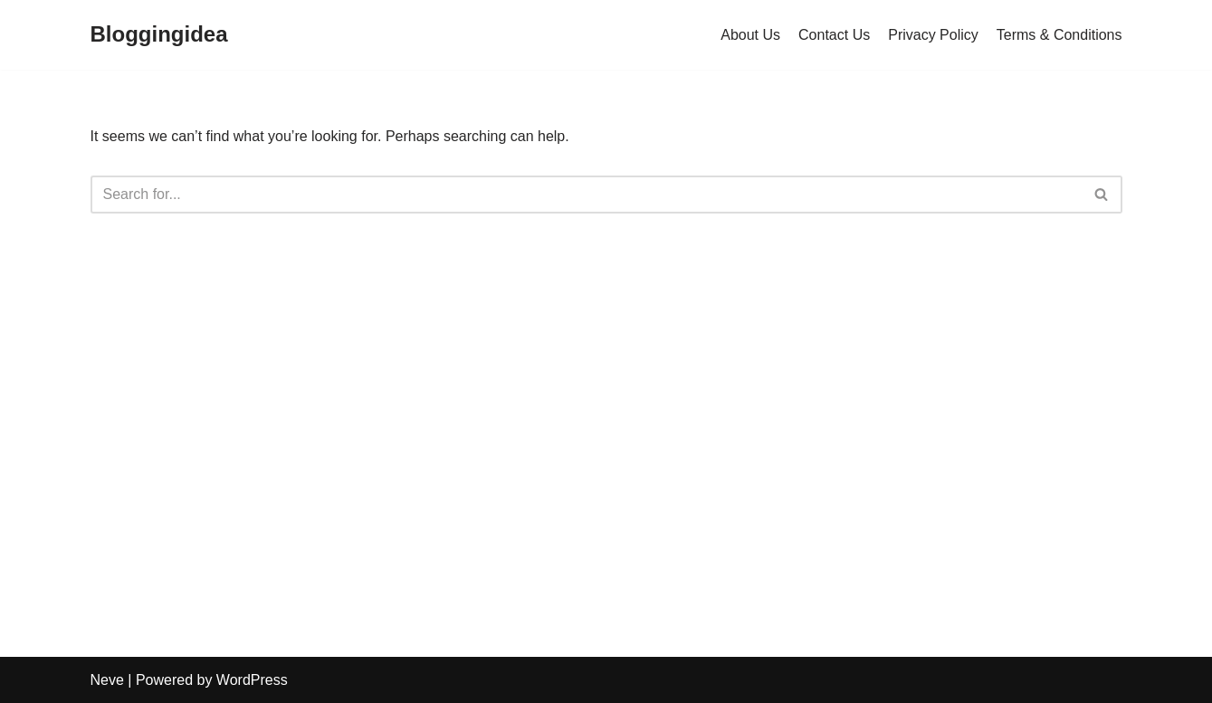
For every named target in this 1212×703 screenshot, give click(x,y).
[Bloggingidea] (159, 34)
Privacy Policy (933, 35)
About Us (750, 35)
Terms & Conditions (1059, 35)
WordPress (252, 680)
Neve (107, 680)
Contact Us (834, 35)
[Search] (586, 195)
